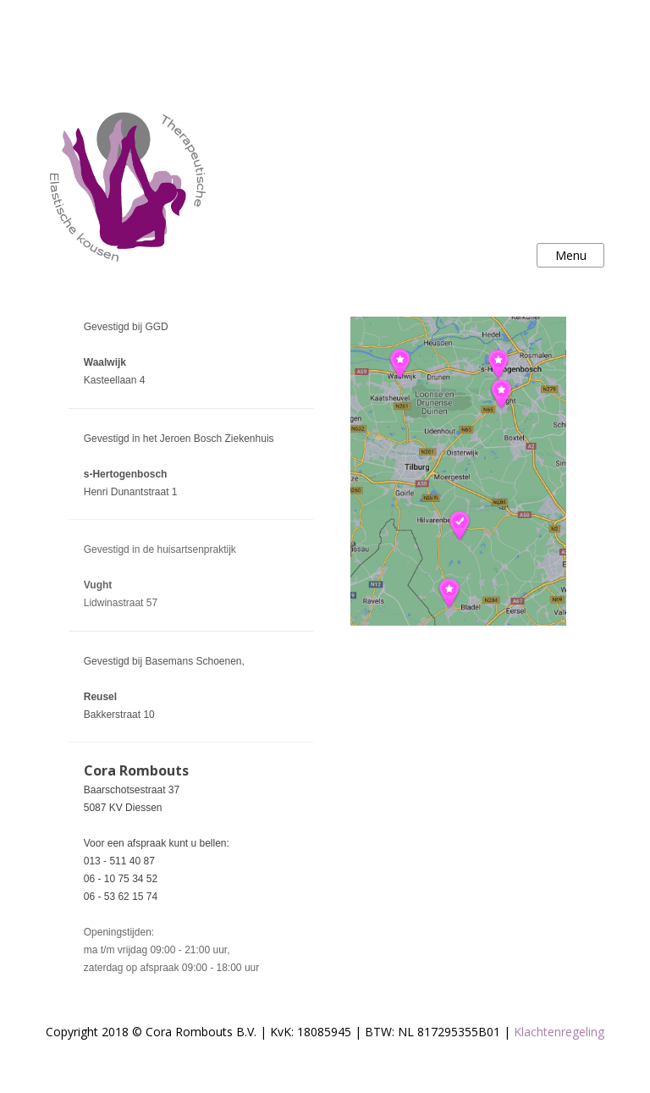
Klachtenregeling (559, 1032)
